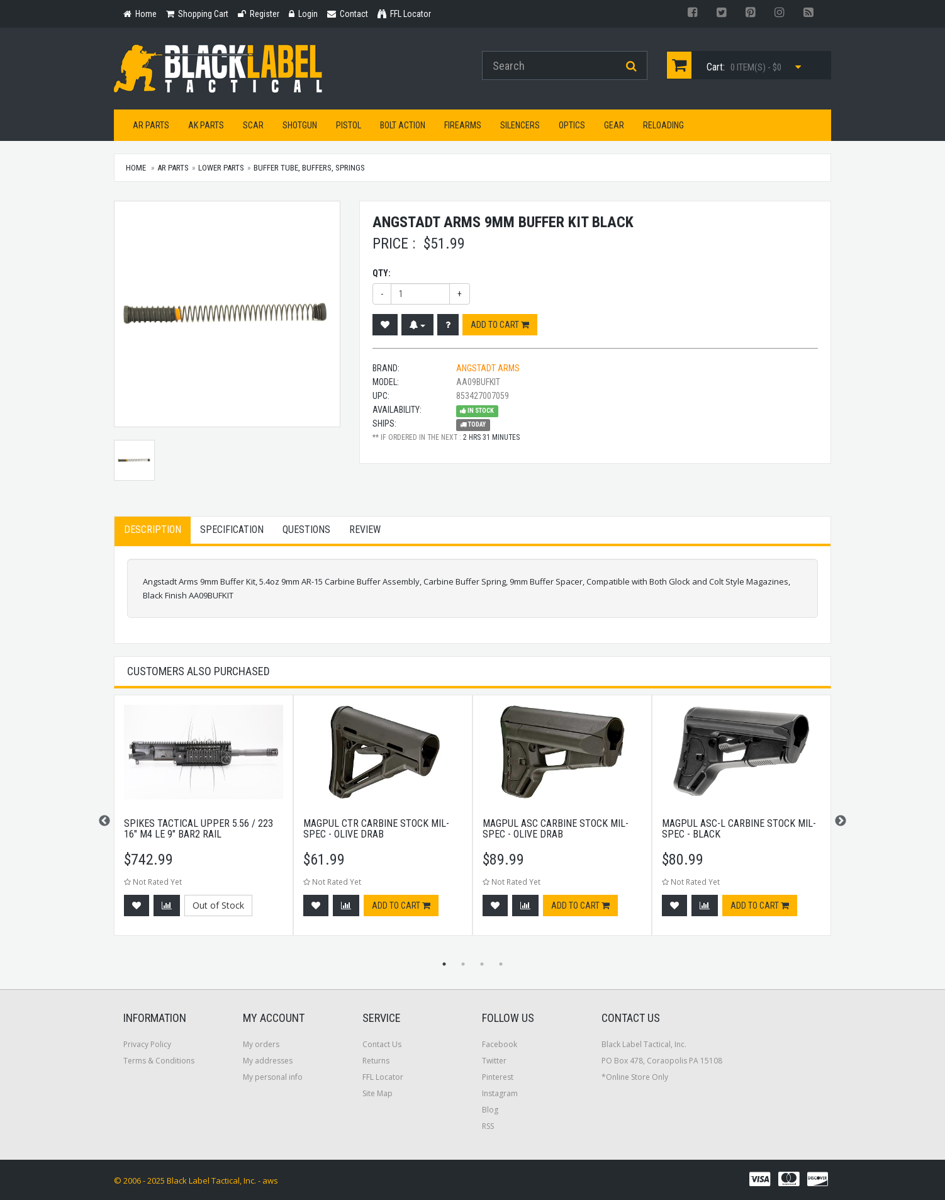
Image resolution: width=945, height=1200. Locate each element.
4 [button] (501, 964)
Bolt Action (402, 125)
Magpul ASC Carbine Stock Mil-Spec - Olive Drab (556, 829)
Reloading (663, 125)
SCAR (253, 125)
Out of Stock (218, 905)
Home (136, 167)
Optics (572, 125)
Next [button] (840, 821)
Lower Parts (221, 167)
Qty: (381, 273)
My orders (261, 1044)
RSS (488, 1126)
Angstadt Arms (488, 368)
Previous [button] (104, 821)
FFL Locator (382, 1077)
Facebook (499, 1044)
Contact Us (381, 1044)
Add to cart (500, 325)
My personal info (273, 1077)
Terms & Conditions (158, 1060)
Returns (375, 1060)
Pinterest (497, 1077)
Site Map (377, 1093)
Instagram (500, 1093)
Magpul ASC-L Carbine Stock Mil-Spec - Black (739, 829)
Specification (232, 530)
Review (365, 530)
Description (152, 530)
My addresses (268, 1060)
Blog (490, 1109)
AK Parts (206, 125)
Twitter (494, 1060)
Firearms (462, 125)
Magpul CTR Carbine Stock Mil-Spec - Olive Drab (376, 829)
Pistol (348, 125)
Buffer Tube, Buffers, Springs (309, 167)
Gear (614, 125)
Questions (306, 530)
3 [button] (482, 964)
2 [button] (463, 964)
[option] (203, 821)
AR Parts (151, 125)
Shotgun (299, 125)
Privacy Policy (147, 1044)
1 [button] (444, 964)
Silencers (520, 125)
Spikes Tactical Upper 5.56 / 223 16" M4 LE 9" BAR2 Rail (198, 829)
